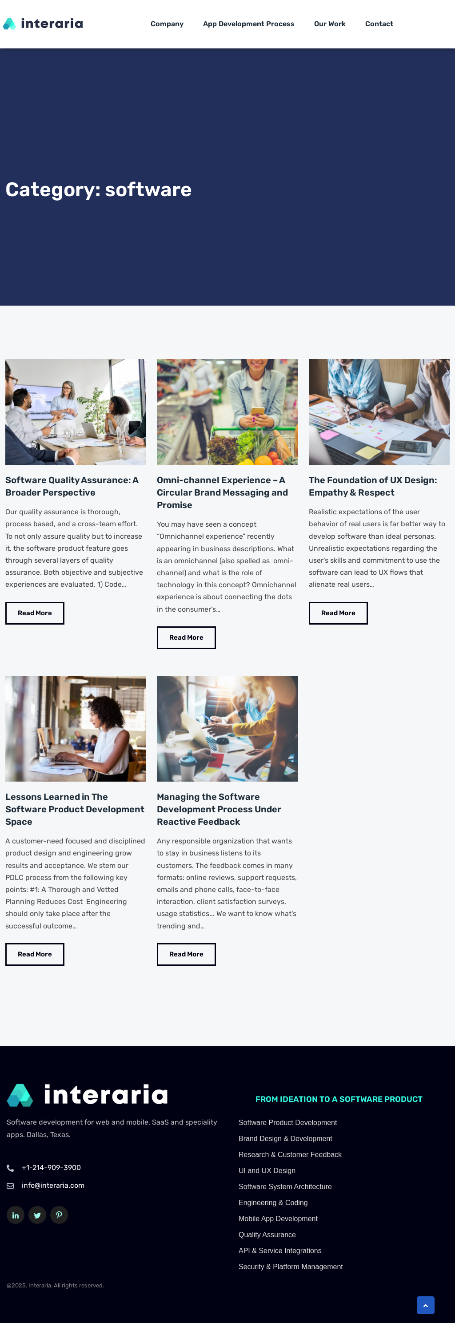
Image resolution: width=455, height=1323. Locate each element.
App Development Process (249, 24)
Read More (35, 613)
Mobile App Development (278, 1218)
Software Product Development (288, 1122)
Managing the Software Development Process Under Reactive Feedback (219, 809)
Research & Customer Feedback (290, 1154)
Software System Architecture (285, 1186)
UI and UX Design (267, 1170)
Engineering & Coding (273, 1202)
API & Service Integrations (280, 1250)
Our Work (330, 24)
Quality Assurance (267, 1234)
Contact (379, 24)
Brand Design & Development (285, 1138)
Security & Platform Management (291, 1266)
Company (167, 24)
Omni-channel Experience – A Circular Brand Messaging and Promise (222, 492)
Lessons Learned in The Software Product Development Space (74, 809)
